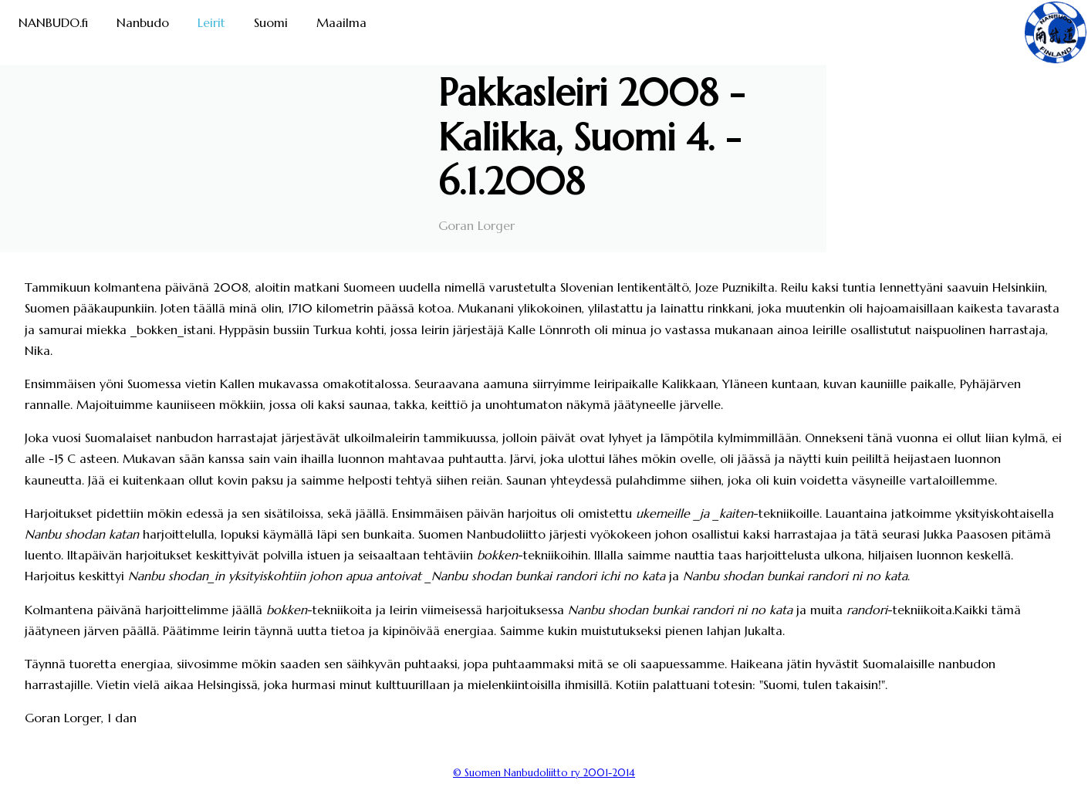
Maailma (341, 22)
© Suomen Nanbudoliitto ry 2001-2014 (544, 773)
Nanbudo (143, 22)
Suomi (271, 22)
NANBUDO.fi (53, 22)
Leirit (211, 22)
